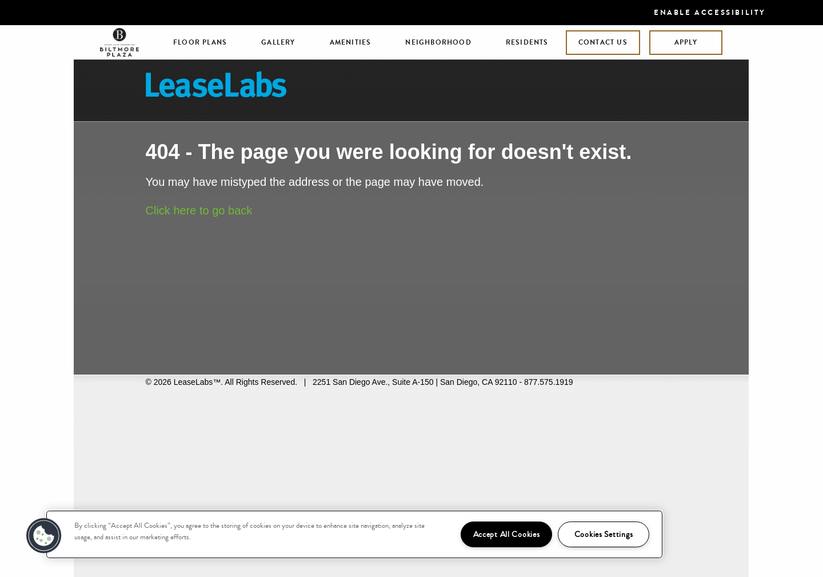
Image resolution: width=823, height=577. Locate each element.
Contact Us (603, 42)
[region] (354, 534)
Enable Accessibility (710, 12)
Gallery (278, 42)
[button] (44, 536)
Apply (685, 42)
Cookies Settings (603, 534)
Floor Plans (200, 42)
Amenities (350, 42)
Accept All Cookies (506, 534)
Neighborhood (438, 42)
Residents (527, 42)
